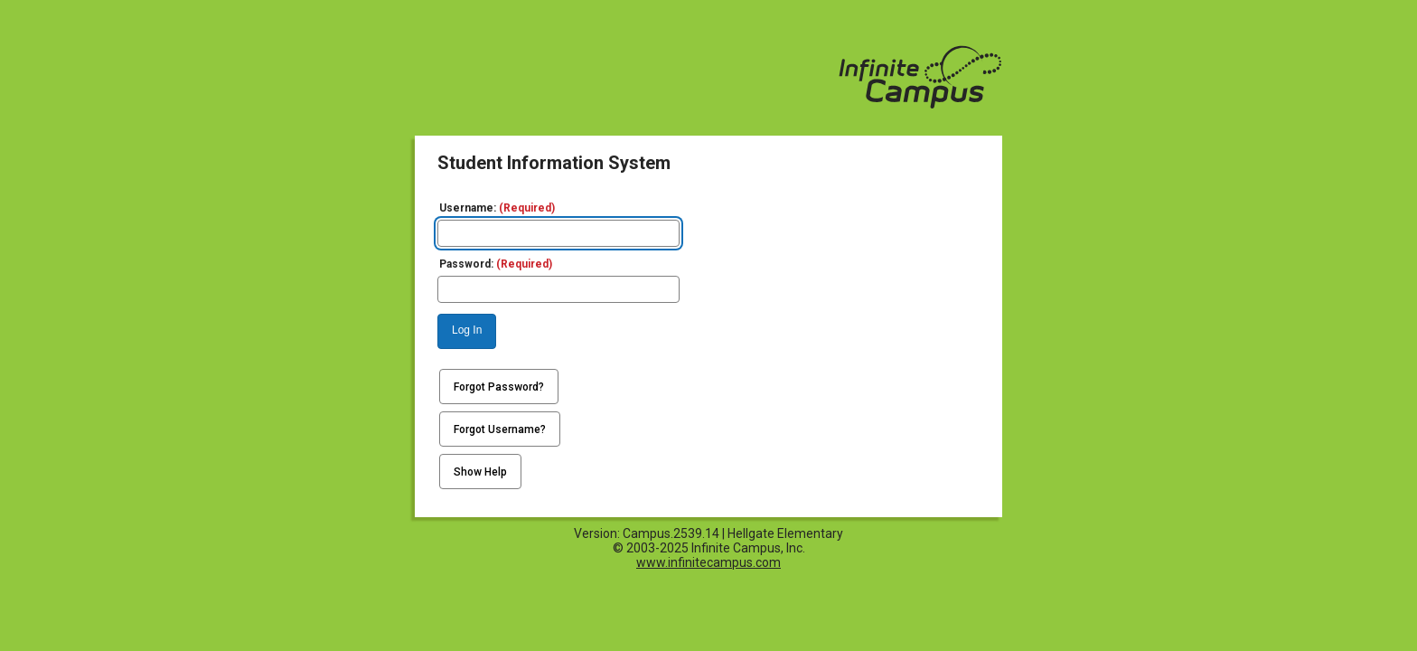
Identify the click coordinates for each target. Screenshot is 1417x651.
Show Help (480, 472)
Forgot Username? (500, 429)
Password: (495, 264)
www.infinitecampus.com (708, 562)
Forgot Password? (499, 387)
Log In (467, 330)
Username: (497, 208)
